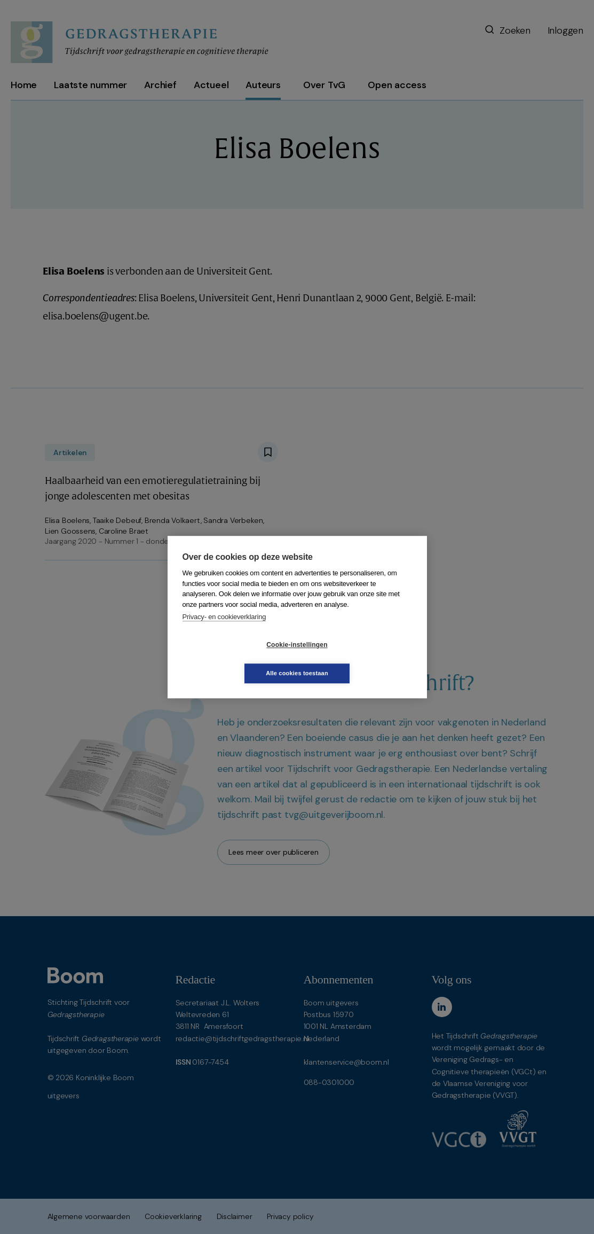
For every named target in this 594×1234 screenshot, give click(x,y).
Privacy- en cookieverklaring (224, 631)
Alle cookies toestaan (360, 658)
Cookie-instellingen (233, 659)
